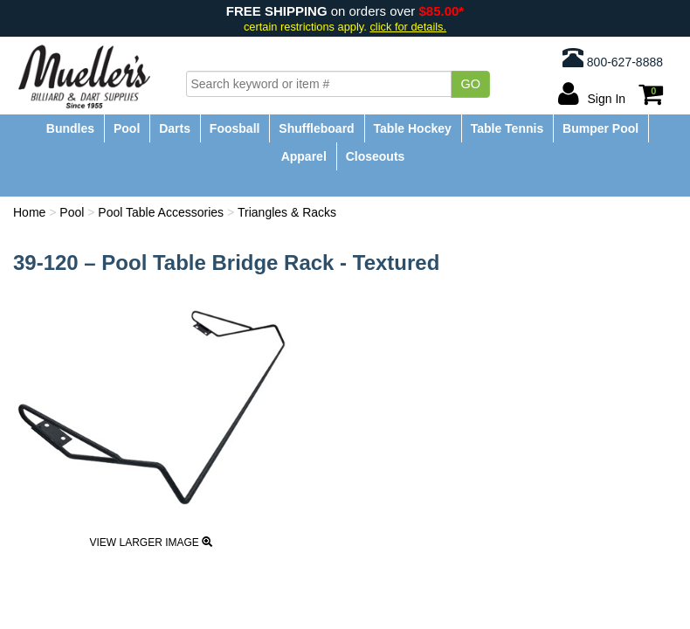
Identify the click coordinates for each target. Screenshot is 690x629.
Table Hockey (413, 128)
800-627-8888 (612, 57)
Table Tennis (507, 128)
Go (470, 84)
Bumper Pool (600, 128)
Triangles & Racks (287, 212)
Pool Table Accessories (161, 212)
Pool (127, 128)
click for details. (407, 26)
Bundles (70, 128)
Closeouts (375, 156)
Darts (174, 128)
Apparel (304, 156)
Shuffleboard (316, 128)
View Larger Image (150, 542)
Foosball (235, 128)
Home (29, 212)
